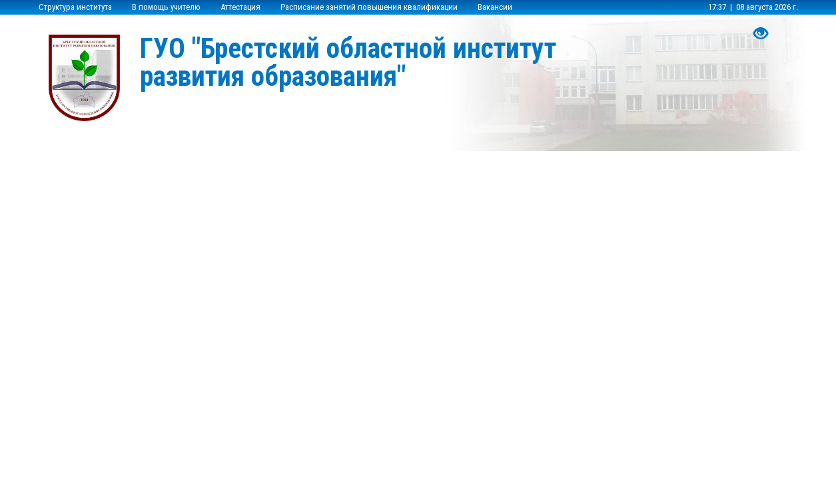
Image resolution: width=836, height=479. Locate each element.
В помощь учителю (166, 7)
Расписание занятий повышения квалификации (369, 7)
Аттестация (240, 7)
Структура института (75, 7)
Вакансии (495, 7)
